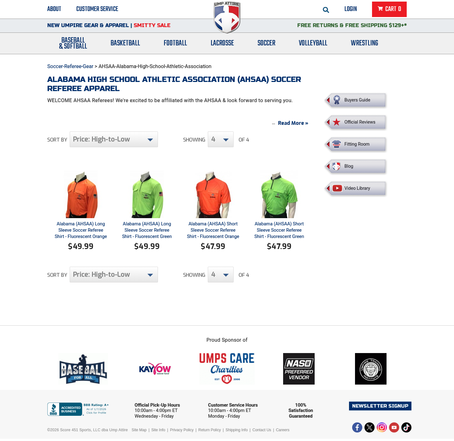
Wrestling (364, 45)
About (54, 9)
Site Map (139, 432)
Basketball (125, 45)
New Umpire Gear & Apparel (88, 27)
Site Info (158, 432)
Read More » (293, 125)
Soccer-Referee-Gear (70, 66)
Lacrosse (222, 45)
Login (351, 9)
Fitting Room (357, 144)
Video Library (357, 188)
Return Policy (209, 432)
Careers (282, 432)
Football (175, 45)
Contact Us (262, 432)
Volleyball (313, 45)
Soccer (266, 45)
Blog (349, 166)
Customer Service (97, 9)
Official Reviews (360, 122)
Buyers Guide (357, 99)
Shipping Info (237, 432)
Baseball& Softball (73, 45)
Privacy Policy (182, 432)
